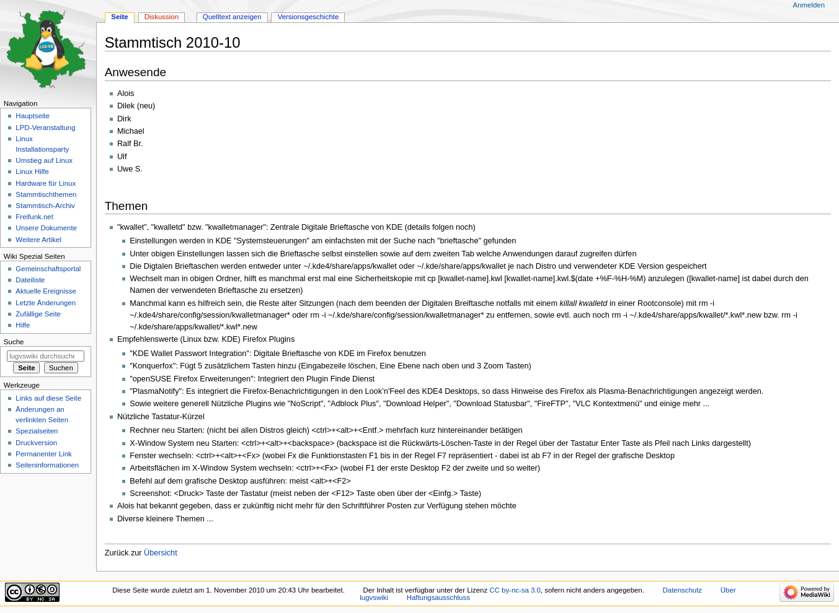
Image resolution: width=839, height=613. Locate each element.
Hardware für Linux (46, 183)
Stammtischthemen (46, 194)
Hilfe (23, 325)
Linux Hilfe (32, 171)
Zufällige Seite (38, 314)
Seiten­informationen (47, 465)
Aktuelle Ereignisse (46, 291)
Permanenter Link (43, 454)
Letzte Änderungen (46, 302)
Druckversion (36, 442)
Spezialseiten (37, 431)
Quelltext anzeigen (232, 16)
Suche (14, 342)
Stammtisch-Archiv (45, 205)
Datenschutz (683, 590)
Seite (119, 16)
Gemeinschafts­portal (48, 268)
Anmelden (809, 5)
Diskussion (161, 16)
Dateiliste (30, 280)
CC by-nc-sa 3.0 (515, 590)
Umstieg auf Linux (44, 160)
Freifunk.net (34, 216)
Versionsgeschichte (308, 16)
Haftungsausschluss (438, 597)
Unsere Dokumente (46, 228)
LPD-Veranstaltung (45, 127)
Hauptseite (33, 116)
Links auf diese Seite (48, 398)
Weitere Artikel (38, 239)
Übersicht (160, 553)
